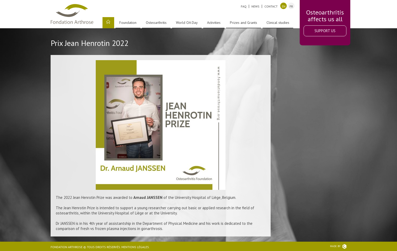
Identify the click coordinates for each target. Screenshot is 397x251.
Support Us (325, 30)
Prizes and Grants (243, 22)
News (255, 6)
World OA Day (187, 22)
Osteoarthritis (156, 22)
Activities (214, 22)
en (283, 6)
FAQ (244, 6)
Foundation (127, 22)
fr (291, 6)
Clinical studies (277, 22)
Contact (271, 6)
